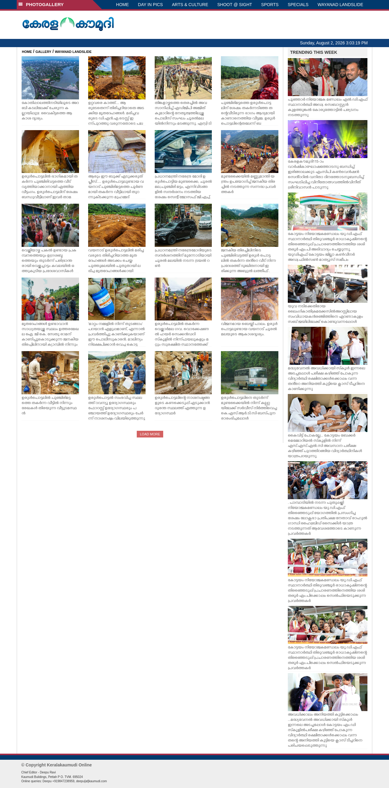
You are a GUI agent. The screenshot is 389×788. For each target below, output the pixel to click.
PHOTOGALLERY (41, 4)
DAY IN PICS (150, 4)
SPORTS (269, 4)
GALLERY (43, 52)
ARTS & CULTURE (190, 4)
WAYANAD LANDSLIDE (340, 4)
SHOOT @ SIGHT (234, 4)
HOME (122, 4)
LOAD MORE (150, 434)
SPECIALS (298, 4)
